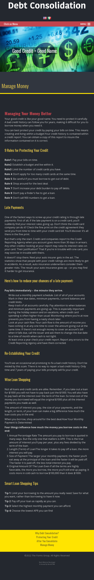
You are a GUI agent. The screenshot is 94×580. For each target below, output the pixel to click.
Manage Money (47, 544)
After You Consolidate (47, 540)
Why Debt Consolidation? (47, 532)
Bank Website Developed (47, 562)
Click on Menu (11, 24)
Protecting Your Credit (47, 536)
